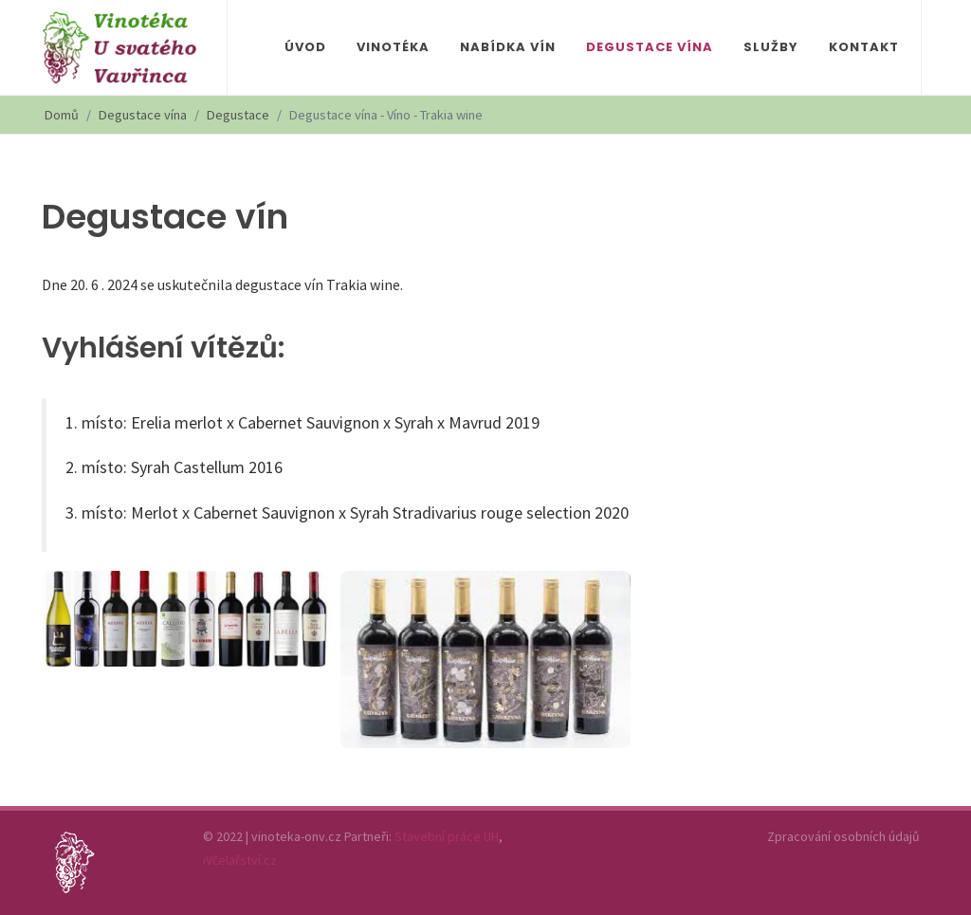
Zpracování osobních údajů (843, 836)
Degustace (238, 114)
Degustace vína (143, 114)
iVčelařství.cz (240, 860)
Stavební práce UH (446, 836)
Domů (62, 114)
